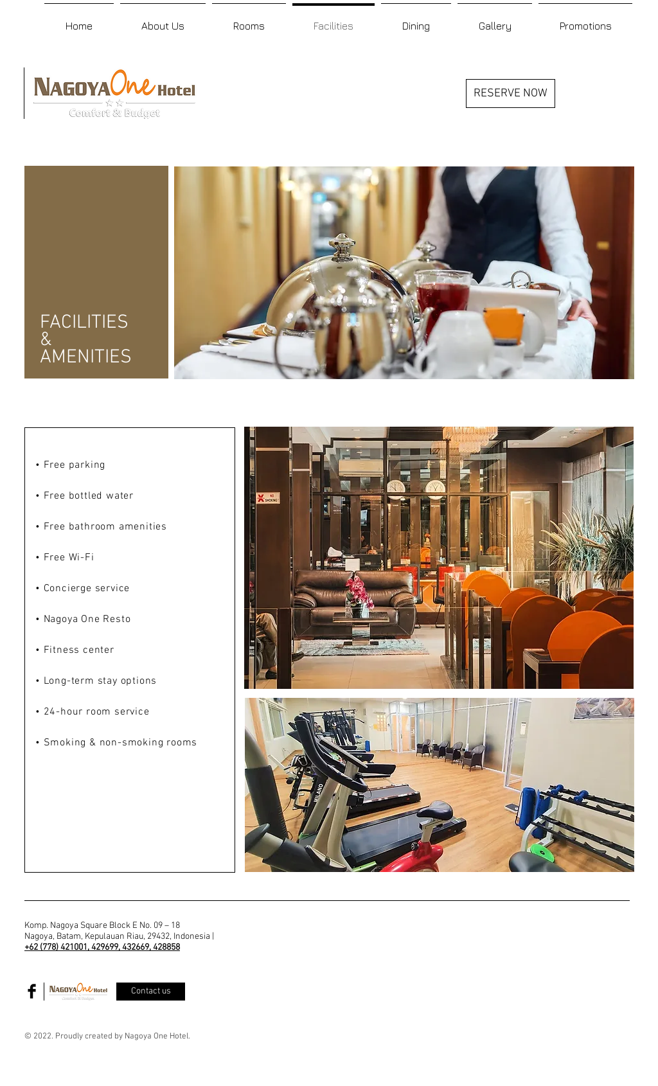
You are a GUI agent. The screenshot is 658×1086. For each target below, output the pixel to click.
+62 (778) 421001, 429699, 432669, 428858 (102, 947)
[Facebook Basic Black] (31, 991)
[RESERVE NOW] (510, 93)
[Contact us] (150, 992)
